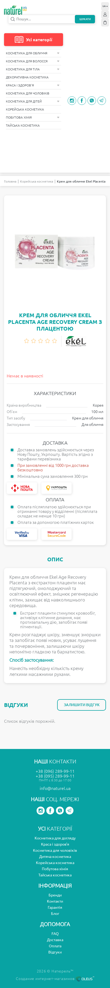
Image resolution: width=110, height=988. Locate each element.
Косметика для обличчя (33, 53)
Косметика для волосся (33, 61)
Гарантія (55, 907)
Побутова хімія (33, 117)
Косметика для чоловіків (27, 93)
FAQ (55, 934)
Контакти (55, 901)
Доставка (55, 940)
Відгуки (55, 952)
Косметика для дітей (33, 101)
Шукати (85, 19)
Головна (10, 181)
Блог (55, 913)
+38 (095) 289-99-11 (55, 776)
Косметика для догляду (55, 838)
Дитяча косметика (55, 856)
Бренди (55, 895)
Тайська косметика (23, 125)
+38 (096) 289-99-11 (55, 771)
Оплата (55, 946)
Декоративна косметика (27, 77)
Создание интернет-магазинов (55, 978)
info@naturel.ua (55, 788)
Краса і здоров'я (33, 85)
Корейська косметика (25, 109)
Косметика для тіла (33, 69)
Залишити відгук (82, 705)
